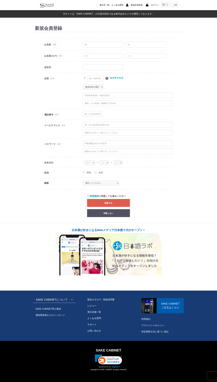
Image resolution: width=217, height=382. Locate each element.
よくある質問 (94, 318)
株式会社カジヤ (123, 14)
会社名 (47, 67)
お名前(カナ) (50, 56)
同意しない (108, 213)
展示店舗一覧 (94, 312)
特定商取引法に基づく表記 (155, 331)
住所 (46, 78)
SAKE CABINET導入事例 (48, 309)
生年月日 (48, 163)
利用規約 (94, 196)
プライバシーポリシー (152, 325)
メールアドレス (52, 125)
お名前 (47, 44)
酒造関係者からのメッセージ (50, 315)
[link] (108, 361)
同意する (108, 203)
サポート (91, 324)
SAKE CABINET (108, 350)
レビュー (91, 306)
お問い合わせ (94, 331)
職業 (46, 183)
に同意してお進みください (106, 196)
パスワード (50, 144)
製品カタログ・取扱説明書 (101, 299)
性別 (46, 173)
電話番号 (48, 114)
